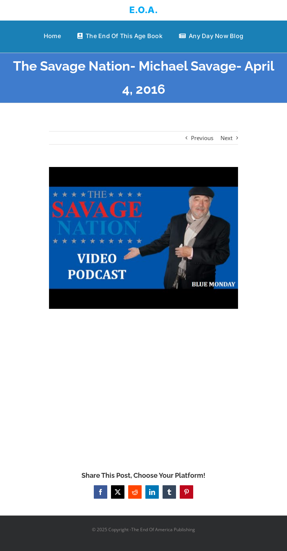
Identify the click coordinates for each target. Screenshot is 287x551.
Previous (202, 138)
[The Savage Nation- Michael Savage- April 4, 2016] (143, 238)
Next (226, 138)
